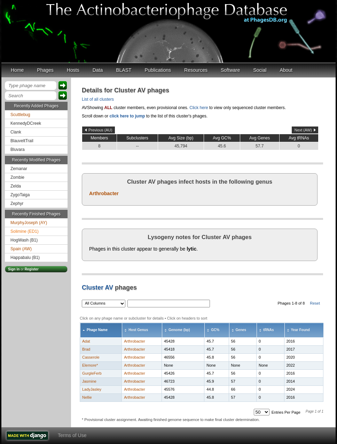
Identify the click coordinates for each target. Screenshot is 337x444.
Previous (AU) (100, 130)
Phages (45, 70)
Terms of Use (72, 435)
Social (259, 70)
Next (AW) (303, 130)
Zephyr (16, 203)
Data (98, 70)
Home (17, 70)
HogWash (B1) (24, 240)
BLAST (123, 70)
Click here (198, 107)
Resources (195, 70)
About (286, 70)
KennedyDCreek (25, 123)
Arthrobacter (104, 193)
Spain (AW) (21, 248)
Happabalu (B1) (25, 257)
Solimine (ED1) (24, 231)
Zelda (15, 186)
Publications (158, 70)
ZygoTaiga (20, 194)
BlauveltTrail (21, 140)
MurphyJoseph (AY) (28, 222)
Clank (15, 132)
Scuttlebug (20, 114)
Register (32, 269)
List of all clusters (98, 99)
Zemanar (18, 168)
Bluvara (17, 149)
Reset (315, 303)
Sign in (13, 269)
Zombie (17, 177)
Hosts (73, 70)
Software (230, 70)
